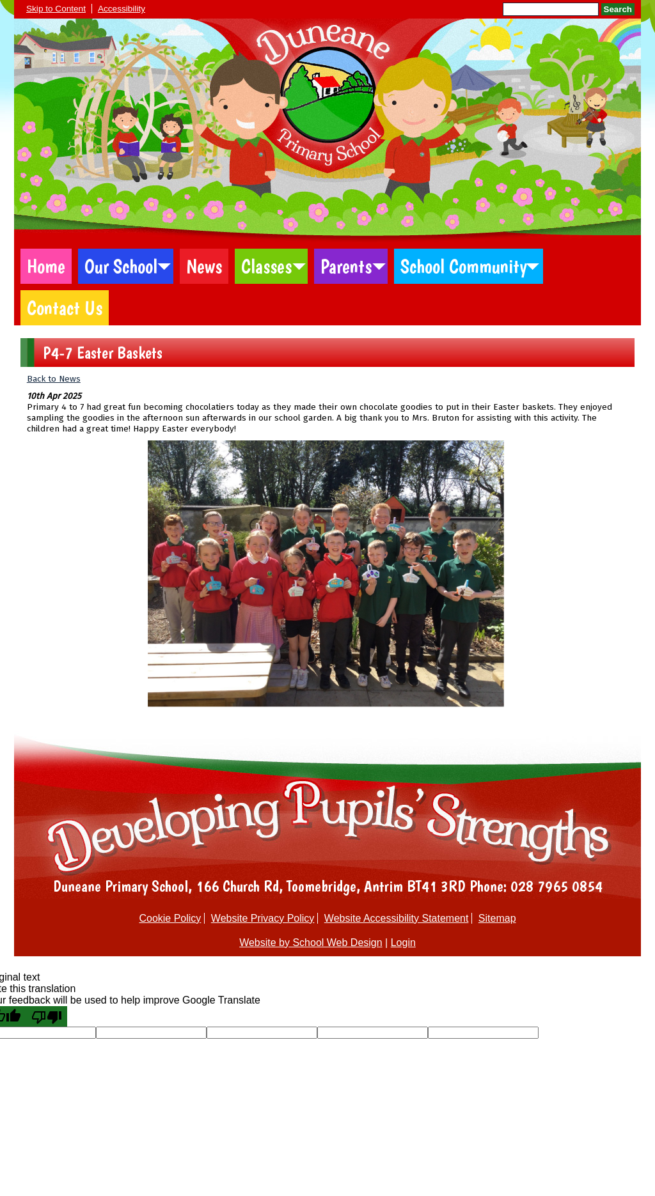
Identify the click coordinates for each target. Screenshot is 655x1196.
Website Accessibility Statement (396, 918)
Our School (120, 266)
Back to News (54, 378)
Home (46, 266)
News (204, 266)
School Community (463, 266)
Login (403, 942)
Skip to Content (56, 8)
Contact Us (64, 308)
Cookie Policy (170, 918)
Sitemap (497, 918)
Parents (346, 266)
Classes (266, 266)
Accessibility (121, 8)
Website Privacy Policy (263, 918)
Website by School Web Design (311, 942)
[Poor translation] (46, 1016)
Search (618, 9)
